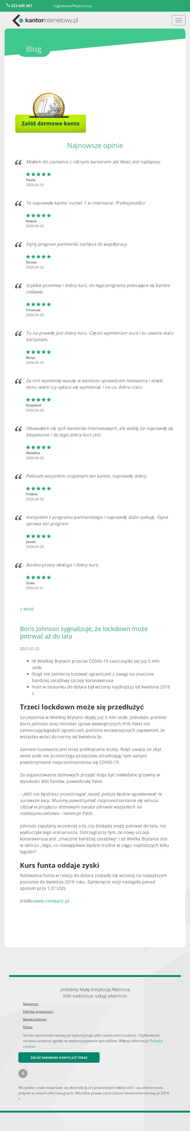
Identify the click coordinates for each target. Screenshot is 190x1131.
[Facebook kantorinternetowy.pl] (23, 1073)
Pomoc (28, 1027)
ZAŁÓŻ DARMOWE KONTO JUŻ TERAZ (59, 1057)
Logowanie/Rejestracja (72, 5)
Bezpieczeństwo (35, 1019)
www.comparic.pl (51, 901)
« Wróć (27, 609)
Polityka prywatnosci (38, 1011)
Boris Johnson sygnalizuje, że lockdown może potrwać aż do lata (84, 632)
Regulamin (30, 1004)
